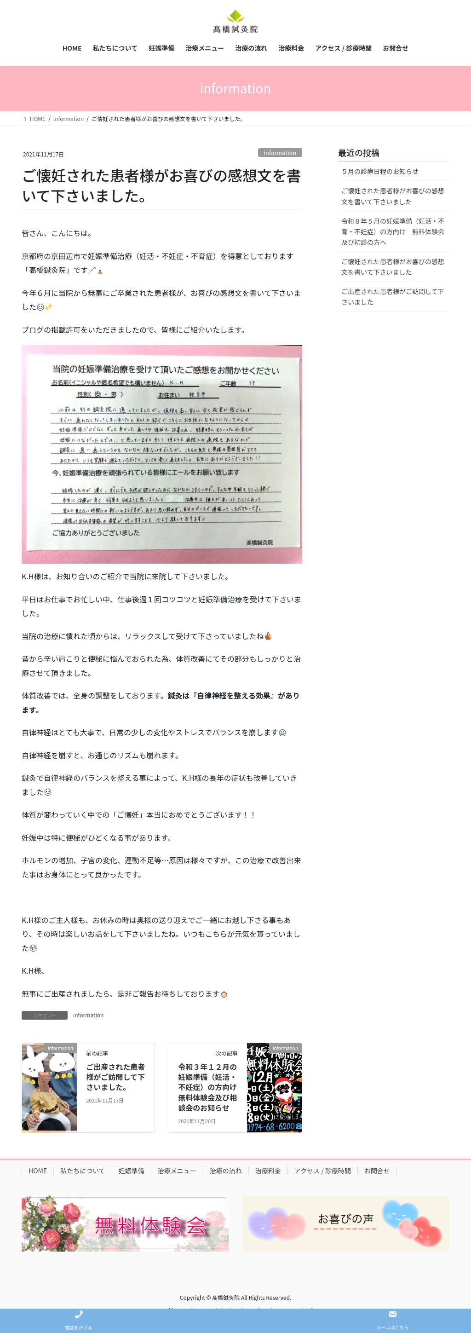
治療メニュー (177, 1170)
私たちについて (82, 1170)
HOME (38, 1170)
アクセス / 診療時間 (322, 1170)
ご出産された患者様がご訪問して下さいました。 (115, 1077)
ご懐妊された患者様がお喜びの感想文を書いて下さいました (392, 196)
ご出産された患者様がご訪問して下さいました (392, 296)
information (280, 152)
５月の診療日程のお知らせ (380, 171)
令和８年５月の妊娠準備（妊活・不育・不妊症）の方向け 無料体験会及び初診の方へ (392, 231)
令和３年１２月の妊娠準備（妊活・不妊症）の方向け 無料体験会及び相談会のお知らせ (211, 1087)
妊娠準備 (131, 1170)
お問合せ (377, 1170)
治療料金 (268, 1170)
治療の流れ (226, 1170)
